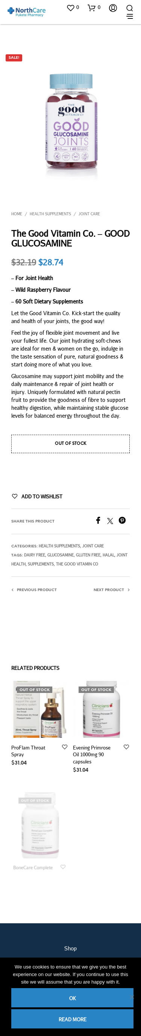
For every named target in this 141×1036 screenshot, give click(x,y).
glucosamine (60, 555)
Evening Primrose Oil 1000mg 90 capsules (92, 752)
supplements (41, 564)
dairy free (34, 555)
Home (16, 213)
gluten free (88, 555)
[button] (72, 7)
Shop (70, 948)
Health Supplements (50, 213)
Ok (72, 998)
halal (108, 555)
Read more (72, 1019)
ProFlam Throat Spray (28, 751)
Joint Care (89, 213)
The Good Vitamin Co (77, 564)
